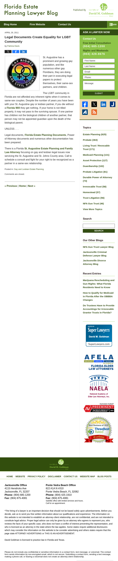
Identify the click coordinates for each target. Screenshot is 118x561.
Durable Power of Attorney (98, 175)
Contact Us (70, 464)
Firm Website (47, 24)
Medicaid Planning (95, 153)
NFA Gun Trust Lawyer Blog (97, 239)
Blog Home (15, 24)
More (112, 24)
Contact (80, 24)
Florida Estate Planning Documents (45, 135)
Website (24, 464)
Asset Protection (94, 159)
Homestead (91, 186)
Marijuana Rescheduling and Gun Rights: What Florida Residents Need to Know (97, 274)
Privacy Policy (39, 464)
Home (22, 186)
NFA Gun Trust (92, 197)
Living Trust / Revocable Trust (98, 147)
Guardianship (92, 164)
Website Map (86, 464)
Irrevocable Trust (94, 180)
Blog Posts (101, 464)
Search (98, 223)
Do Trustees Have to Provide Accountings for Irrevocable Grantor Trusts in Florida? (97, 298)
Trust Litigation (93, 191)
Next (31, 186)
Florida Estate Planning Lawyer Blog (31, 10)
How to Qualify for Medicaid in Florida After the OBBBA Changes (98, 286)
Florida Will (13, 108)
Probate (89, 139)
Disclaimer (55, 464)
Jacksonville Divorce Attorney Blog (98, 254)
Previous (11, 186)
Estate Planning (94, 134)
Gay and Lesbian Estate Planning (29, 169)
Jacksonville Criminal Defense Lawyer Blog (98, 246)
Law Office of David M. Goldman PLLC (38, 551)
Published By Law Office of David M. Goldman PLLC (93, 10)
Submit (99, 93)
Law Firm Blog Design (98, 551)
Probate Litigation (94, 170)
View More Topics (92, 202)
